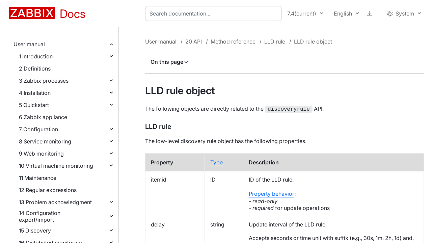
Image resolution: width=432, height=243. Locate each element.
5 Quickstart (34, 105)
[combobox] (215, 13)
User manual (29, 44)
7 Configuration (38, 129)
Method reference (233, 41)
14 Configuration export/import (39, 216)
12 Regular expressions (48, 190)
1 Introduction (36, 56)
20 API (193, 41)
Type (216, 161)
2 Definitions (35, 68)
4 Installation (35, 92)
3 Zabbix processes (44, 80)
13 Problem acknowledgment (55, 202)
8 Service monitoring (45, 141)
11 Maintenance (37, 177)
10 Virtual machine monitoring (56, 165)
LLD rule (274, 41)
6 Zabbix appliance (43, 117)
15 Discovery (35, 230)
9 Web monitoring (41, 153)
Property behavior (271, 193)
